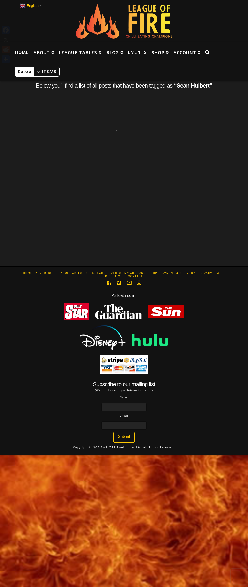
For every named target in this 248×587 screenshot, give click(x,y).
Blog (89, 273)
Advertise (44, 273)
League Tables (70, 273)
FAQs (101, 273)
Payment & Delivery (178, 273)
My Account (135, 273)
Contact (135, 276)
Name (124, 397)
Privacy (205, 273)
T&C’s (220, 273)
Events (115, 273)
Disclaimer (115, 276)
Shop (152, 273)
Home (27, 273)
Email (124, 415)
